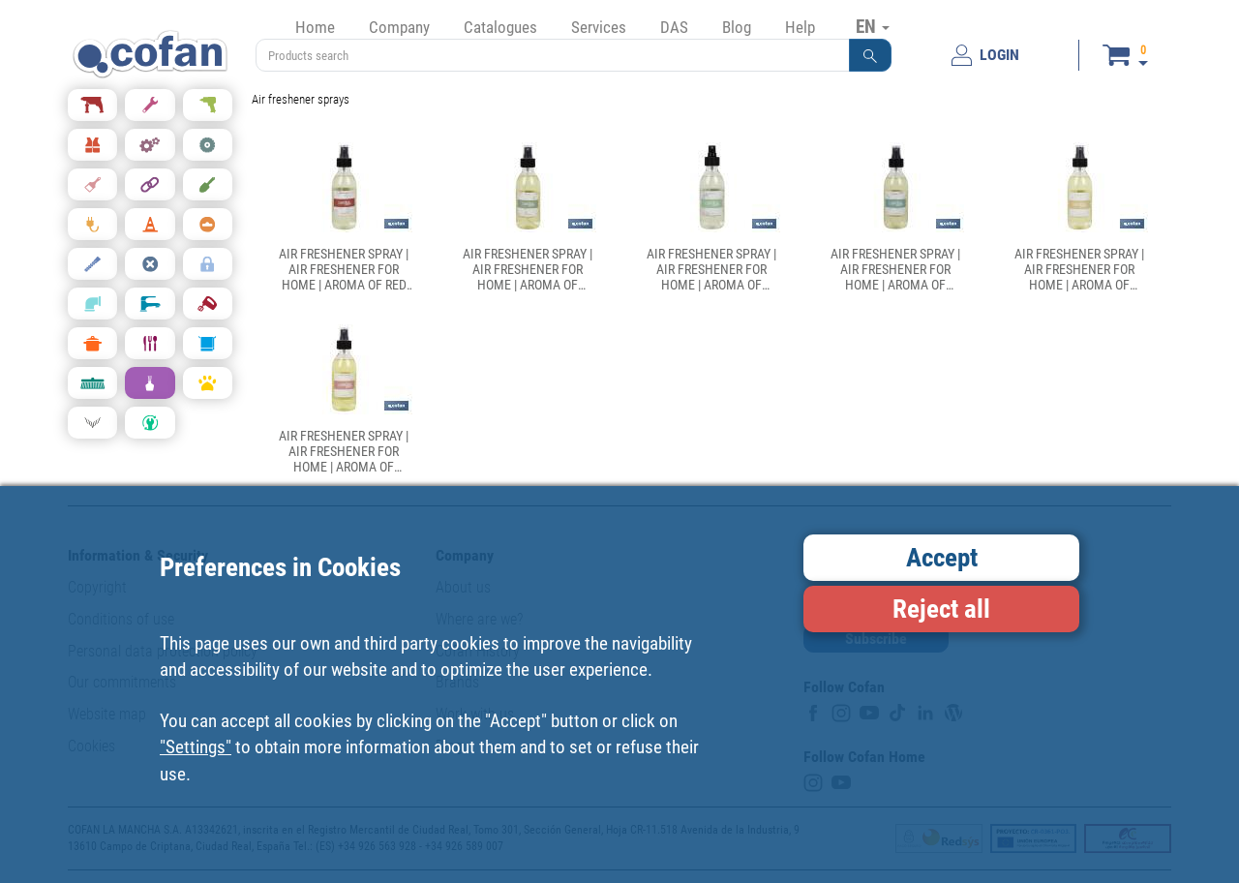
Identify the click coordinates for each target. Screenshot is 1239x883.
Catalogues (500, 27)
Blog (736, 27)
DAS (674, 27)
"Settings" (195, 747)
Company (399, 27)
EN (873, 26)
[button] (870, 55)
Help (800, 27)
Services (598, 27)
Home (315, 27)
